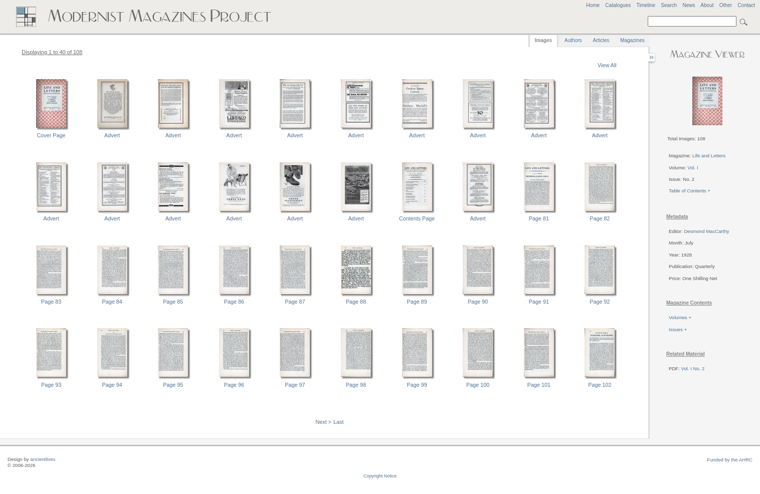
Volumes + (680, 317)
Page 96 (234, 385)
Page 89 (417, 302)
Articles (601, 40)
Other (725, 5)
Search (669, 5)
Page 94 (112, 385)
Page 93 (51, 385)
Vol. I (692, 167)
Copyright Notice (380, 475)
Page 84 (112, 302)
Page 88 (356, 302)
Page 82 (600, 218)
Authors (573, 40)
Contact (746, 5)
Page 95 (173, 385)
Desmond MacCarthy (706, 231)
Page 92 (600, 302)
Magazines (632, 40)
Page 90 (478, 302)
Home (593, 5)
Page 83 (51, 302)
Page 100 (477, 385)
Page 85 (173, 302)
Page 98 (356, 385)
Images (543, 40)
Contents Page (417, 218)
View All (607, 65)
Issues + (678, 329)
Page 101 (538, 385)
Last (338, 422)
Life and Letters (708, 155)
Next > (324, 422)
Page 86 (234, 302)
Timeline (645, 5)
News (688, 5)
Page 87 (295, 302)
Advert (112, 135)
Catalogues (618, 5)
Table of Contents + (689, 190)
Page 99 (417, 385)
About (706, 5)
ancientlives (42, 459)
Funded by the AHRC (729, 459)
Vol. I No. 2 (693, 368)
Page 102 (599, 385)
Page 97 (295, 385)
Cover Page (51, 135)
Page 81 (539, 218)
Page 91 (539, 302)
